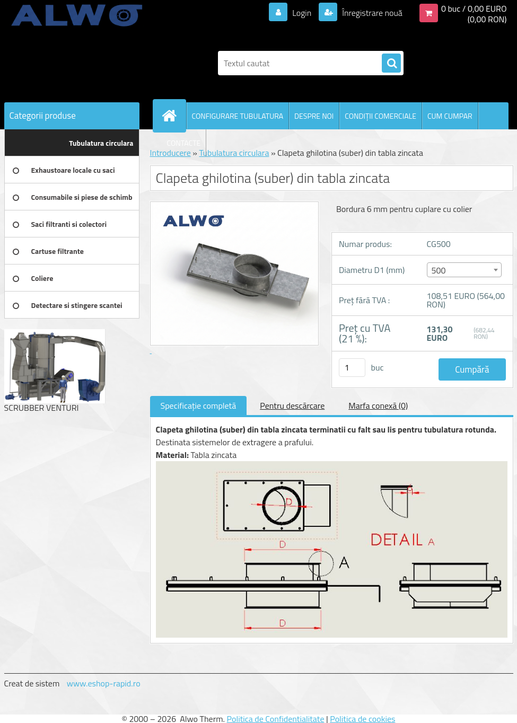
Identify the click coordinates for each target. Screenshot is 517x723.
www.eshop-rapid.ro (104, 683)
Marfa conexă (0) (378, 405)
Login (302, 12)
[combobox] (464, 269)
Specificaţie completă (198, 405)
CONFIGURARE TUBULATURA (238, 115)
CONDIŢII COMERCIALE (380, 115)
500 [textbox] (439, 270)
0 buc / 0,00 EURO (474, 8)
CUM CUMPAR (449, 115)
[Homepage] (174, 115)
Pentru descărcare (292, 405)
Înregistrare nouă (371, 12)
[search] (391, 64)
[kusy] (352, 367)
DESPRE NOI (314, 115)
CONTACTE (184, 142)
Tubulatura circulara (234, 152)
